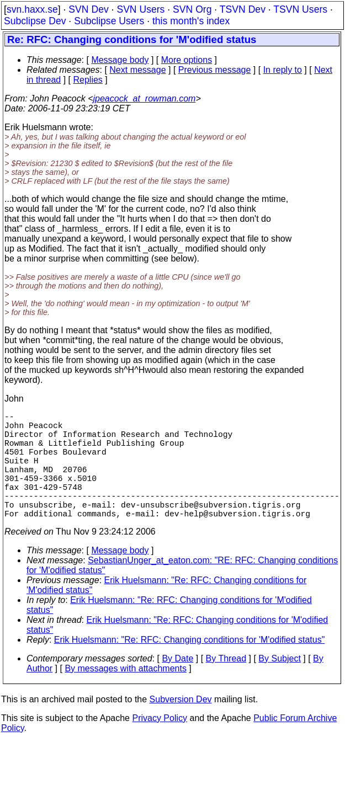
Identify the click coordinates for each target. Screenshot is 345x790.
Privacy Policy (159, 744)
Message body (119, 60)
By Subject (279, 685)
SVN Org (192, 9)
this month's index (191, 20)
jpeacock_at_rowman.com (144, 98)
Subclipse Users (109, 20)
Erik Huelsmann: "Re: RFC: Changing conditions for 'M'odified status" (189, 666)
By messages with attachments (126, 695)
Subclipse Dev (35, 20)
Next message (137, 69)
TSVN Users (300, 9)
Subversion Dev (181, 725)
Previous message (214, 69)
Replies (88, 79)
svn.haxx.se (32, 9)
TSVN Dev (243, 9)
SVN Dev (88, 9)
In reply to (282, 69)
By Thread (226, 685)
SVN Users (140, 9)
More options (187, 60)
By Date (177, 685)
